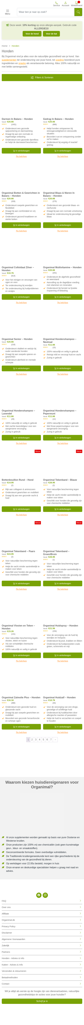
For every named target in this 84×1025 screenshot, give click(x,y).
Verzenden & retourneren (14, 971)
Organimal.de (8, 920)
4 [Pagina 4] (39, 739)
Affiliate (5, 913)
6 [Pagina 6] (47, 739)
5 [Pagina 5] (43, 739)
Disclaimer (7, 932)
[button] (65, 3)
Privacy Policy (8, 926)
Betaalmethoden (10, 977)
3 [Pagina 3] (36, 739)
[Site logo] (14, 4)
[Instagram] (45, 895)
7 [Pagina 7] (51, 739)
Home (4, 46)
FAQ (4, 901)
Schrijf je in (42, 1001)
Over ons (6, 907)
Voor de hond (32, 34)
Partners (6, 952)
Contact (5, 983)
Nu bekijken (21, 156)
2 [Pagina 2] (32, 739)
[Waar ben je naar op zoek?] (46, 12)
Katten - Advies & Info (12, 964)
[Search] (78, 12)
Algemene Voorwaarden (13, 939)
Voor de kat (51, 34)
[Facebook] (38, 895)
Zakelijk (5, 945)
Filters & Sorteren (42, 78)
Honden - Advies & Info (13, 958)
